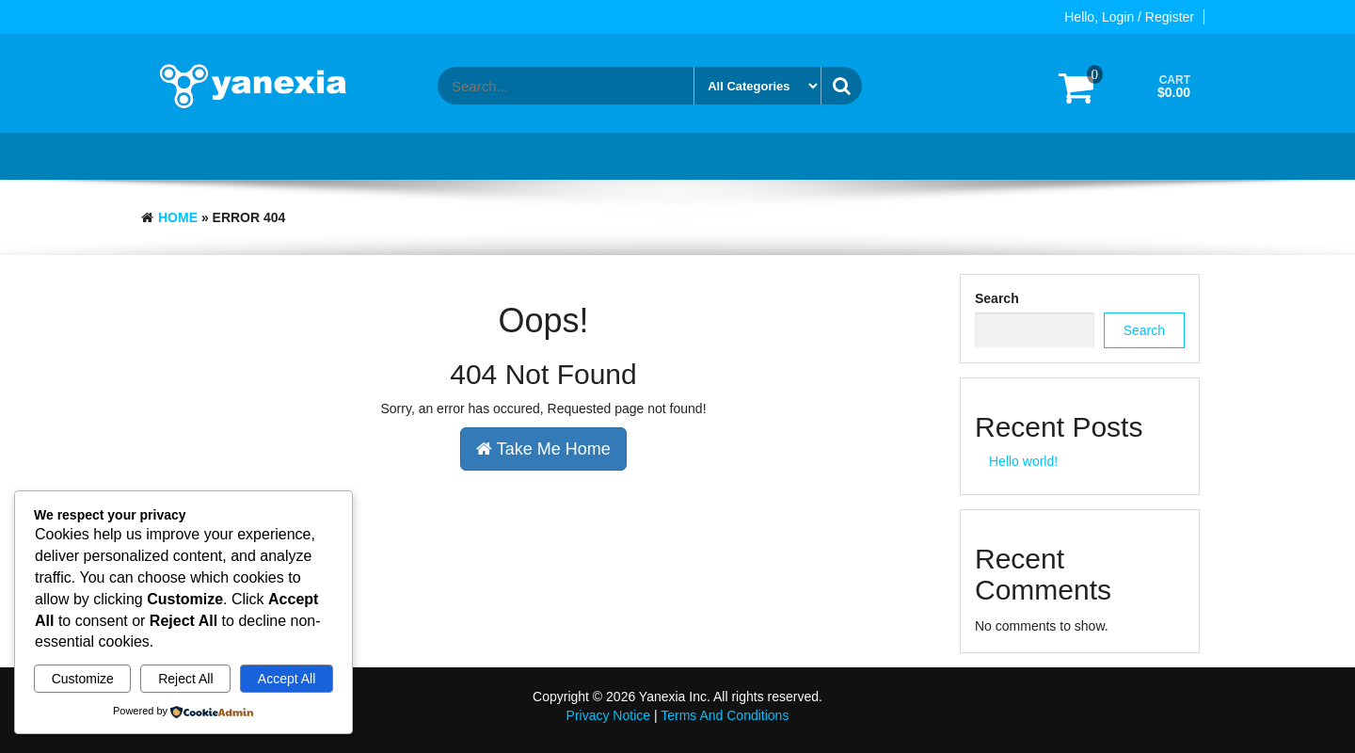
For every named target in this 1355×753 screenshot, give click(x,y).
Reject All (185, 678)
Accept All (286, 678)
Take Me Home (543, 449)
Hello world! (1023, 461)
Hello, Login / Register (1129, 16)
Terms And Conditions (725, 715)
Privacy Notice (608, 715)
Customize (83, 678)
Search (997, 298)
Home (178, 217)
